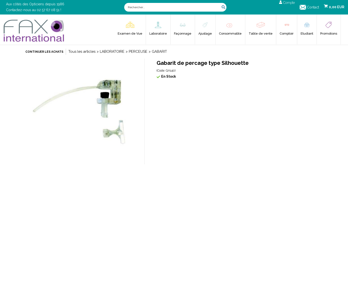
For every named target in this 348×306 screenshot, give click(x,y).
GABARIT (159, 51)
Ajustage (205, 33)
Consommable (230, 33)
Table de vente (261, 33)
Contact (313, 7)
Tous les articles (81, 51)
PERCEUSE (138, 51)
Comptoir (287, 33)
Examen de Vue (130, 33)
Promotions (328, 33)
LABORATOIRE (112, 51)
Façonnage (182, 33)
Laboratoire (158, 33)
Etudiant (307, 33)
